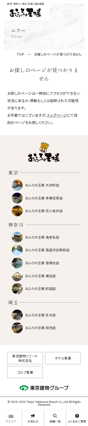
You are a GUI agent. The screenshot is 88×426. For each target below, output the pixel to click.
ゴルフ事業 (25, 372)
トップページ (57, 115)
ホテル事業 (63, 358)
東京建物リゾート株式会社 (25, 358)
